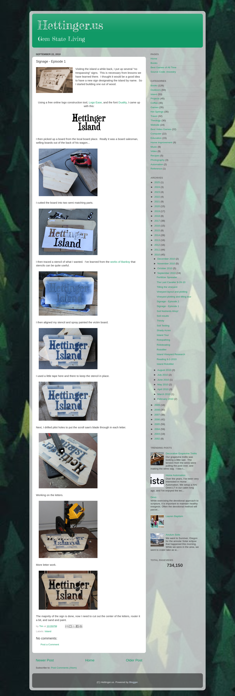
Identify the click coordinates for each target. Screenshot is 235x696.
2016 (157, 225)
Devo (153, 497)
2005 (157, 424)
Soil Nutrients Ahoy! (167, 311)
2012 (157, 245)
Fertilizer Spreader (167, 277)
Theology (156, 120)
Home (89, 660)
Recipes (155, 155)
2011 (157, 249)
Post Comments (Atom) (64, 667)
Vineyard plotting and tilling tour (174, 296)
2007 (157, 414)
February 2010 (165, 399)
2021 (157, 201)
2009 (157, 405)
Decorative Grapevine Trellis (181, 453)
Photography (158, 160)
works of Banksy (120, 261)
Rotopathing (163, 339)
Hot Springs (157, 111)
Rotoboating (163, 344)
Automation (157, 164)
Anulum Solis (173, 534)
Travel (154, 116)
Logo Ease (95, 102)
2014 (157, 235)
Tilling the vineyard (167, 287)
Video (154, 151)
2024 (157, 187)
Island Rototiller (165, 364)
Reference (156, 168)
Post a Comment (50, 644)
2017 (157, 220)
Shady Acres (164, 330)
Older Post (134, 660)
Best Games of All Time (163, 67)
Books (154, 63)
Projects (155, 98)
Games (155, 107)
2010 (157, 254)
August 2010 (164, 370)
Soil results (163, 316)
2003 (157, 434)
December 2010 (166, 258)
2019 (157, 211)
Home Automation (175, 475)
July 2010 (163, 374)
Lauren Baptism (174, 516)
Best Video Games (161, 129)
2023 (157, 192)
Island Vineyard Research (171, 354)
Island (48, 631)
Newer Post (45, 660)
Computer (156, 133)
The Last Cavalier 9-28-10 (171, 282)
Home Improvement (161, 142)
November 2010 (166, 263)
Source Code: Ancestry (163, 71)
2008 (157, 409)
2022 (157, 196)
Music (154, 146)
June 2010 (163, 379)
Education (156, 138)
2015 (157, 230)
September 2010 (166, 273)
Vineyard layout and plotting (172, 291)
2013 (157, 240)
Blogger (133, 682)
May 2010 (163, 384)
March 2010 (164, 394)
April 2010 (163, 389)
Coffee (154, 103)
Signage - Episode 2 (168, 301)
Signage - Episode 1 (168, 306)
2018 (157, 216)
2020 (157, 206)
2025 (157, 182)
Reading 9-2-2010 (167, 359)
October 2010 (165, 268)
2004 (157, 429)
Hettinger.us (70, 25)
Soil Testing (163, 325)
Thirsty (160, 320)
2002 (157, 438)
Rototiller (162, 349)
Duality (122, 102)
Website (155, 125)
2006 (157, 419)
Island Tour (163, 335)
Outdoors (156, 90)
